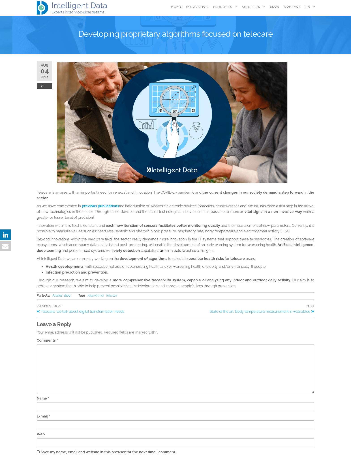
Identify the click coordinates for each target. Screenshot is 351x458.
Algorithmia (96, 295)
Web (41, 434)
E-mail (43, 416)
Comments (47, 340)
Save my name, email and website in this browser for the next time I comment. (108, 452)
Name (43, 398)
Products (222, 7)
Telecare (111, 295)
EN (308, 7)
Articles (57, 295)
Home (176, 6)
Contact (292, 6)
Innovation (197, 6)
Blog (275, 6)
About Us (251, 7)
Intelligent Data (79, 5)
